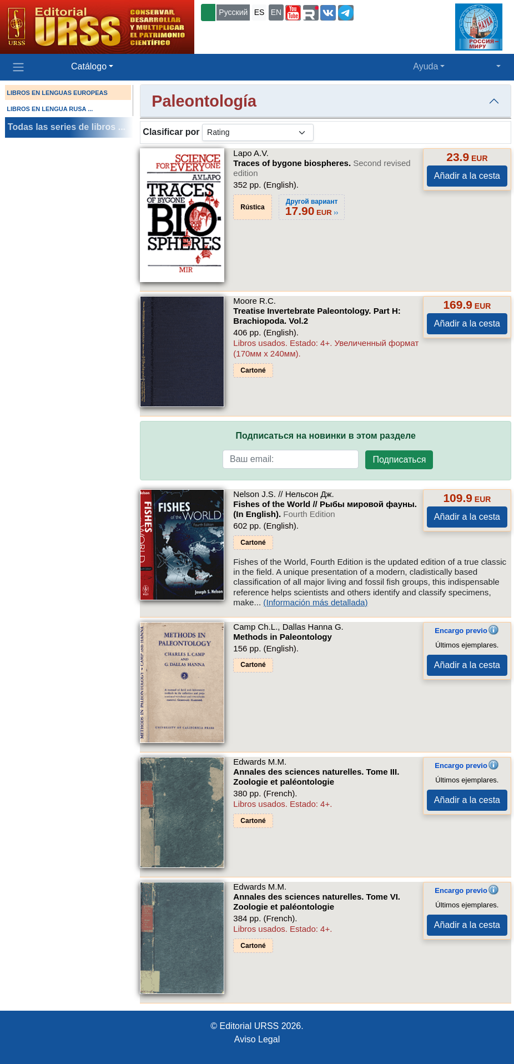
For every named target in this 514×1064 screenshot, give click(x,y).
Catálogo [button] (89, 66)
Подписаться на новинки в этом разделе (326, 435)
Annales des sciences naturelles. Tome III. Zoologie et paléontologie (316, 776)
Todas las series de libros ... (66, 127)
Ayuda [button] (425, 66)
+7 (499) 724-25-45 (390, 11)
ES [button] (259, 12)
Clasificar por (171, 132)
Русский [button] (233, 12)
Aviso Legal (257, 1039)
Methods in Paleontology (282, 636)
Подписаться (399, 459)
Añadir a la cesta (467, 175)
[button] (293, 13)
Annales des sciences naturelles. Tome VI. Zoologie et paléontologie (316, 901)
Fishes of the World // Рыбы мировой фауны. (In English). (325, 509)
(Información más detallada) (315, 602)
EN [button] (276, 12)
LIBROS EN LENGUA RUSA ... (50, 109)
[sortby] (258, 132)
